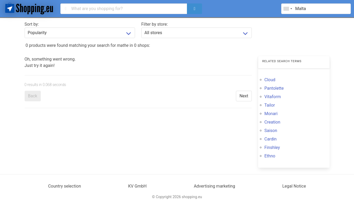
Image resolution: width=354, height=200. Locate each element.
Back (32, 95)
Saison (271, 130)
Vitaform (273, 96)
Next (243, 95)
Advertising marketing (214, 186)
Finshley (272, 147)
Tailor (270, 105)
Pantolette (274, 88)
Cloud (270, 79)
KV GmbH (137, 186)
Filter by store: (154, 24)
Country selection (64, 186)
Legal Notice (294, 186)
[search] (194, 8)
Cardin (271, 139)
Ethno (270, 155)
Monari (271, 113)
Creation (272, 122)
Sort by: (32, 24)
